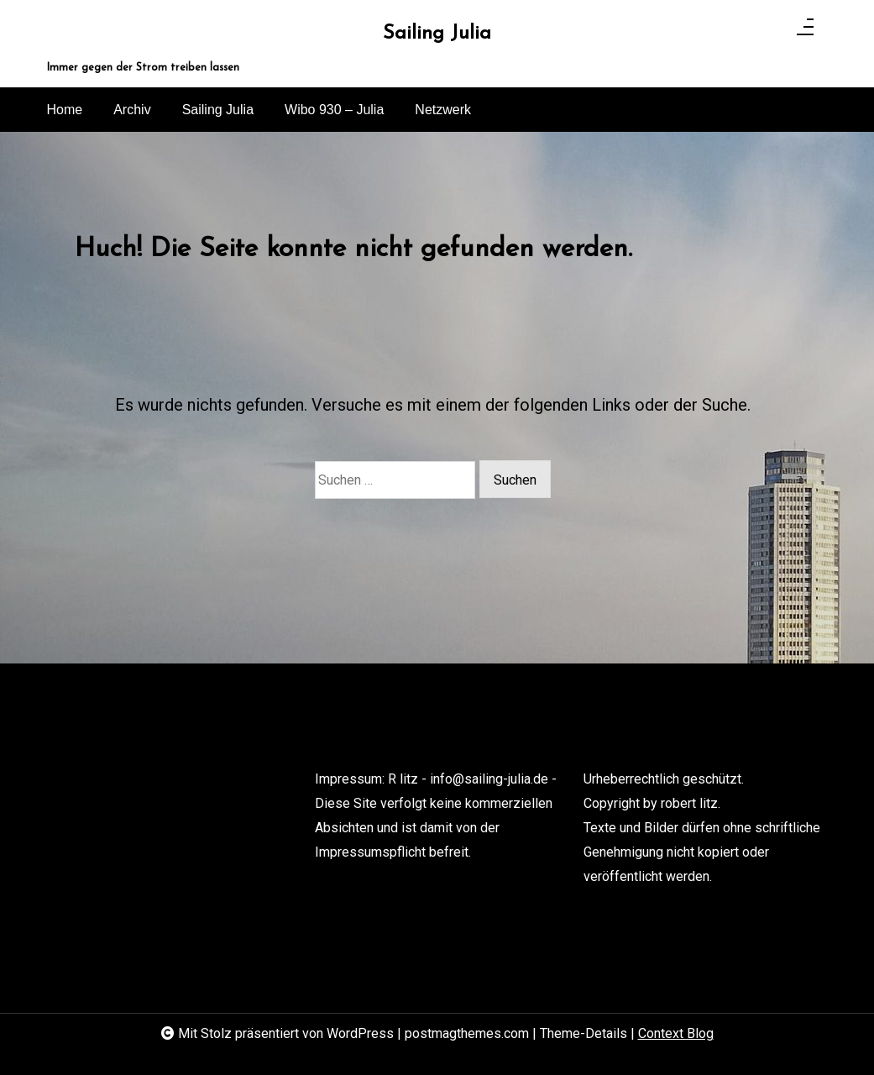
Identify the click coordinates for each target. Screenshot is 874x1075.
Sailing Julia (437, 34)
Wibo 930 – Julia (334, 109)
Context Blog (676, 1033)
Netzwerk (443, 109)
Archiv (131, 109)
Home (65, 109)
